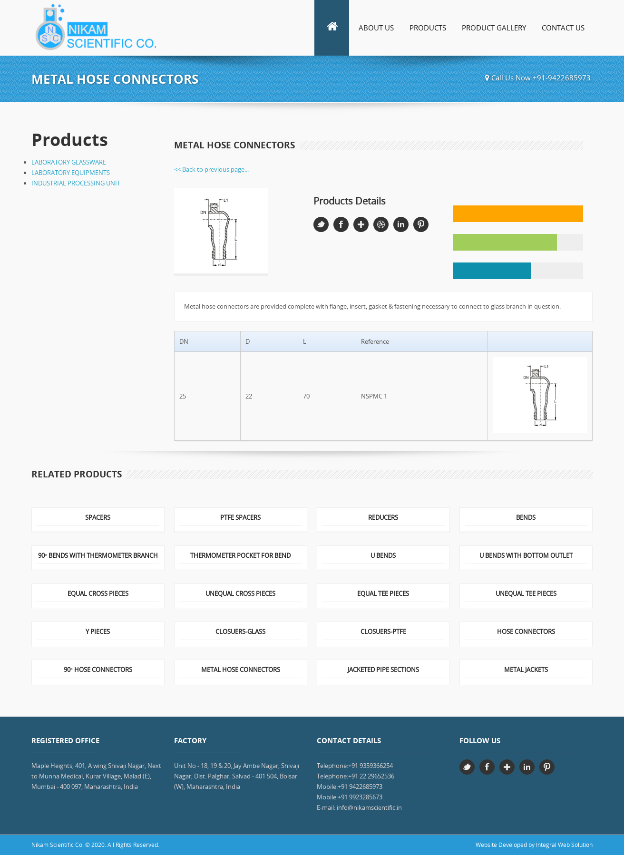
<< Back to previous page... (211, 169)
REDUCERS (383, 518)
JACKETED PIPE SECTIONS (383, 670)
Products (428, 27)
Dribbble (381, 224)
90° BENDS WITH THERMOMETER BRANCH (98, 556)
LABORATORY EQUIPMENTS (70, 172)
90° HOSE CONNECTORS (98, 670)
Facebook (341, 224)
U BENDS (383, 556)
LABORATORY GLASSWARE (68, 162)
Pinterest (421, 224)
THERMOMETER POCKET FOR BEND (240, 556)
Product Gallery (494, 27)
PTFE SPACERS (240, 518)
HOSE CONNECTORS (526, 632)
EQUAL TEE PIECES (383, 594)
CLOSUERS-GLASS (240, 632)
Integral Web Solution (564, 845)
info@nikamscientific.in (369, 807)
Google (361, 224)
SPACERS (97, 518)
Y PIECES (98, 632)
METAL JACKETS (526, 670)
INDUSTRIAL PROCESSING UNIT (75, 183)
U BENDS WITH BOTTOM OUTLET (526, 556)
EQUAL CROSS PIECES (98, 594)
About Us (376, 27)
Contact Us (563, 27)
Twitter (321, 224)
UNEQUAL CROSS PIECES (240, 594)
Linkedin (401, 224)
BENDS (526, 518)
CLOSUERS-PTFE (383, 632)
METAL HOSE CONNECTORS (240, 670)
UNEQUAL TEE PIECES (526, 594)
